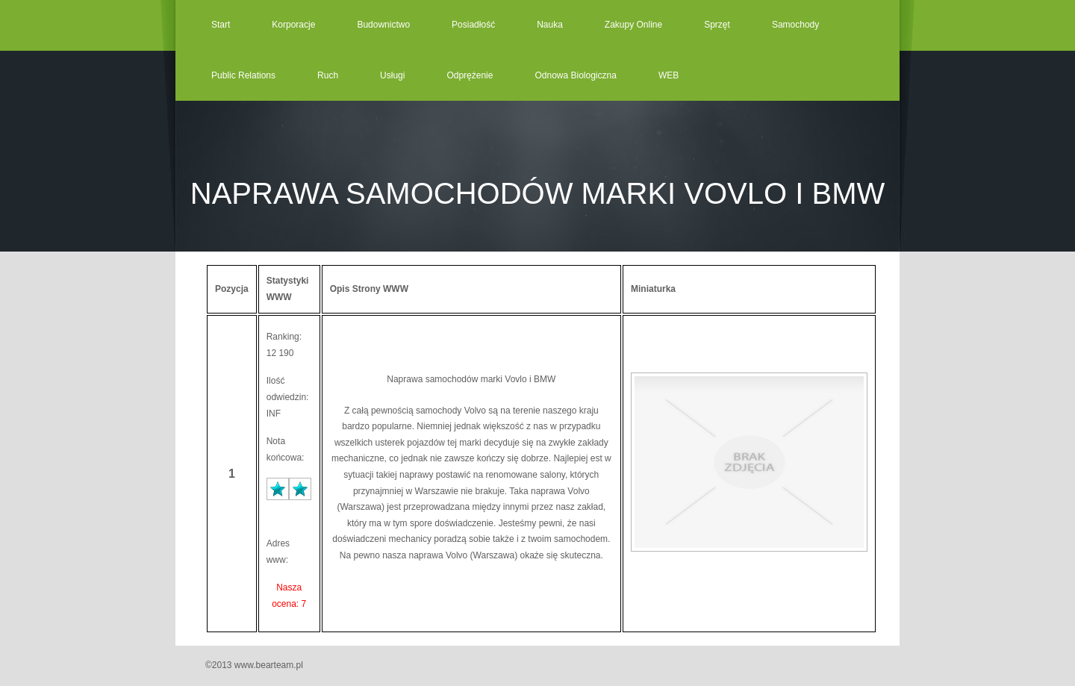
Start (220, 24)
